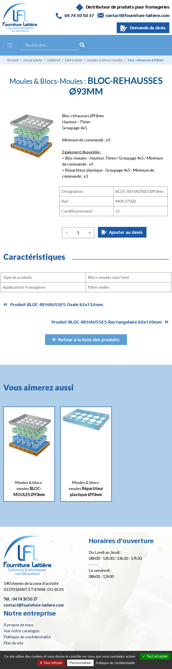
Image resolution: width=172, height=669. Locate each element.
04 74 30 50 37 (75, 15)
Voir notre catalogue (21, 630)
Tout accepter (155, 656)
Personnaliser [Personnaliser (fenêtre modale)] (80, 663)
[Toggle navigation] (10, 45)
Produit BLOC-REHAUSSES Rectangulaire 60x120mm (110, 321)
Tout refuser (51, 663)
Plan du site (14, 642)
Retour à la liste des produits (86, 339)
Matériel (53, 60)
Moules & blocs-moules (105, 60)
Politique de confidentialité (27, 636)
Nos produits (32, 60)
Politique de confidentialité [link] (115, 663)
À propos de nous (19, 624)
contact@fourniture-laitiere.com (137, 15)
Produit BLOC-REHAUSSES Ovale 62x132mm (53, 304)
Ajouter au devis (122, 232)
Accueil (12, 60)
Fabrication (73, 60)
